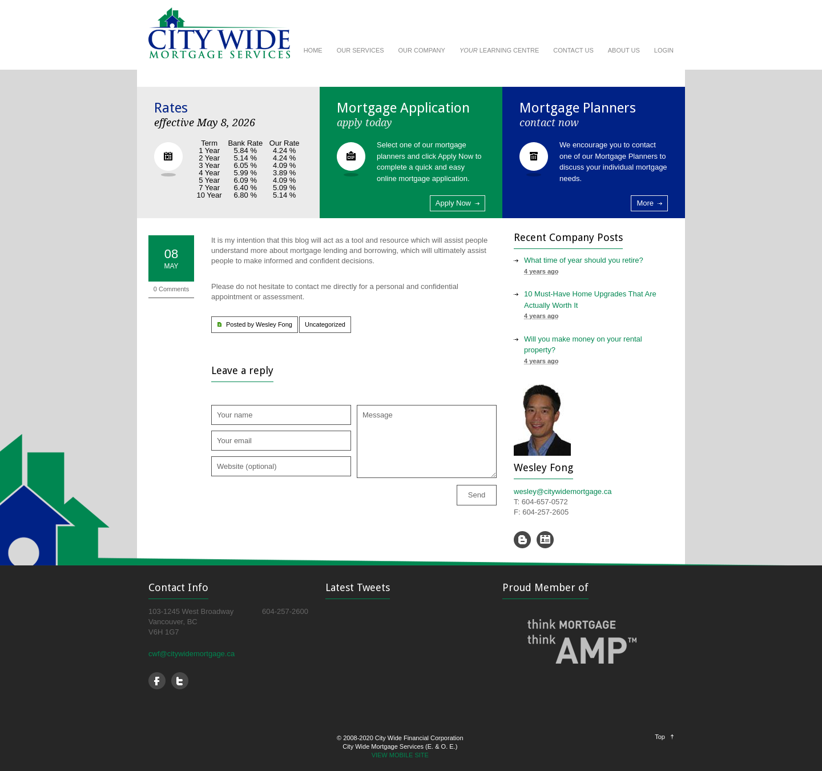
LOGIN (664, 50)
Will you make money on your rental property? (583, 345)
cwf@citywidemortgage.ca (191, 653)
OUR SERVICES (360, 50)
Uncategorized (325, 324)
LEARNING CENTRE (499, 50)
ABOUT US (624, 50)
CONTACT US (573, 50)
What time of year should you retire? (583, 260)
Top (660, 736)
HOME (313, 50)
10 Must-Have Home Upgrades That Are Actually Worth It (590, 300)
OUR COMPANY (421, 50)
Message (427, 441)
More (645, 203)
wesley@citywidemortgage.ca (562, 491)
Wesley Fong (274, 324)
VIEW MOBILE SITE (400, 755)
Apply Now (453, 203)
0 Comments (171, 289)
